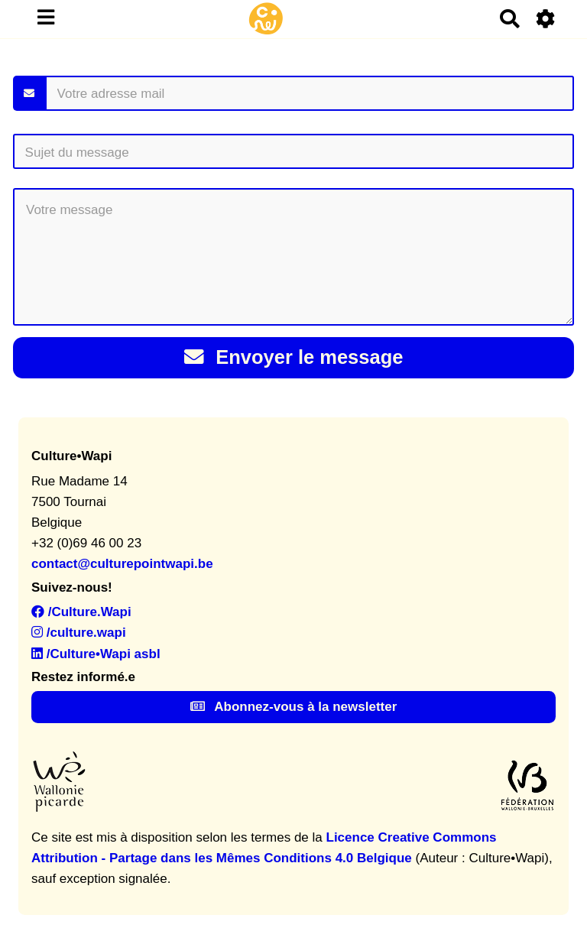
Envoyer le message (294, 357)
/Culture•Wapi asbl (96, 654)
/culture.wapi (78, 632)
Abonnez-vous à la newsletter (293, 706)
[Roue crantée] (546, 19)
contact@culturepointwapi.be (122, 563)
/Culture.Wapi (81, 612)
